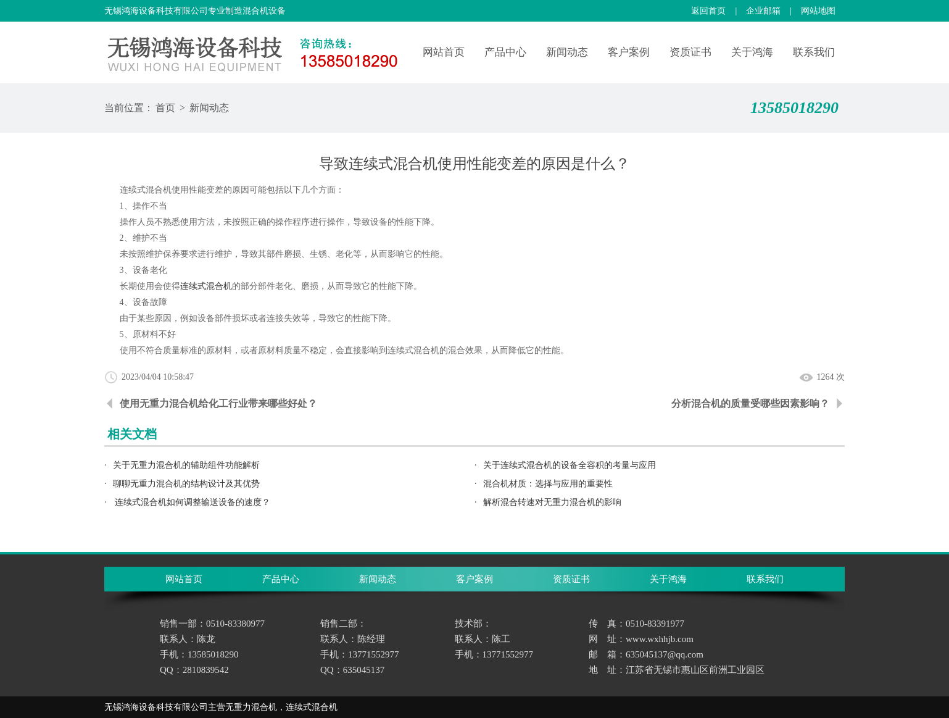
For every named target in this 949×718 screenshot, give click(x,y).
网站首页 (444, 52)
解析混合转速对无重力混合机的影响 (552, 502)
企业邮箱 (763, 10)
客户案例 (629, 52)
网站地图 (818, 10)
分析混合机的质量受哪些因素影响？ (750, 403)
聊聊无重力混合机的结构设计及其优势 (186, 483)
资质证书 (690, 52)
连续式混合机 (206, 286)
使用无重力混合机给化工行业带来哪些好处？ (218, 403)
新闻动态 (567, 52)
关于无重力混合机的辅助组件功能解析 (186, 465)
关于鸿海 (752, 52)
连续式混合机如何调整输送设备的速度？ (192, 502)
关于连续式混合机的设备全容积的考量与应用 (569, 465)
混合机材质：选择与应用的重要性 (548, 483)
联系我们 (814, 52)
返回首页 (708, 10)
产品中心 (505, 52)
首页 (165, 107)
